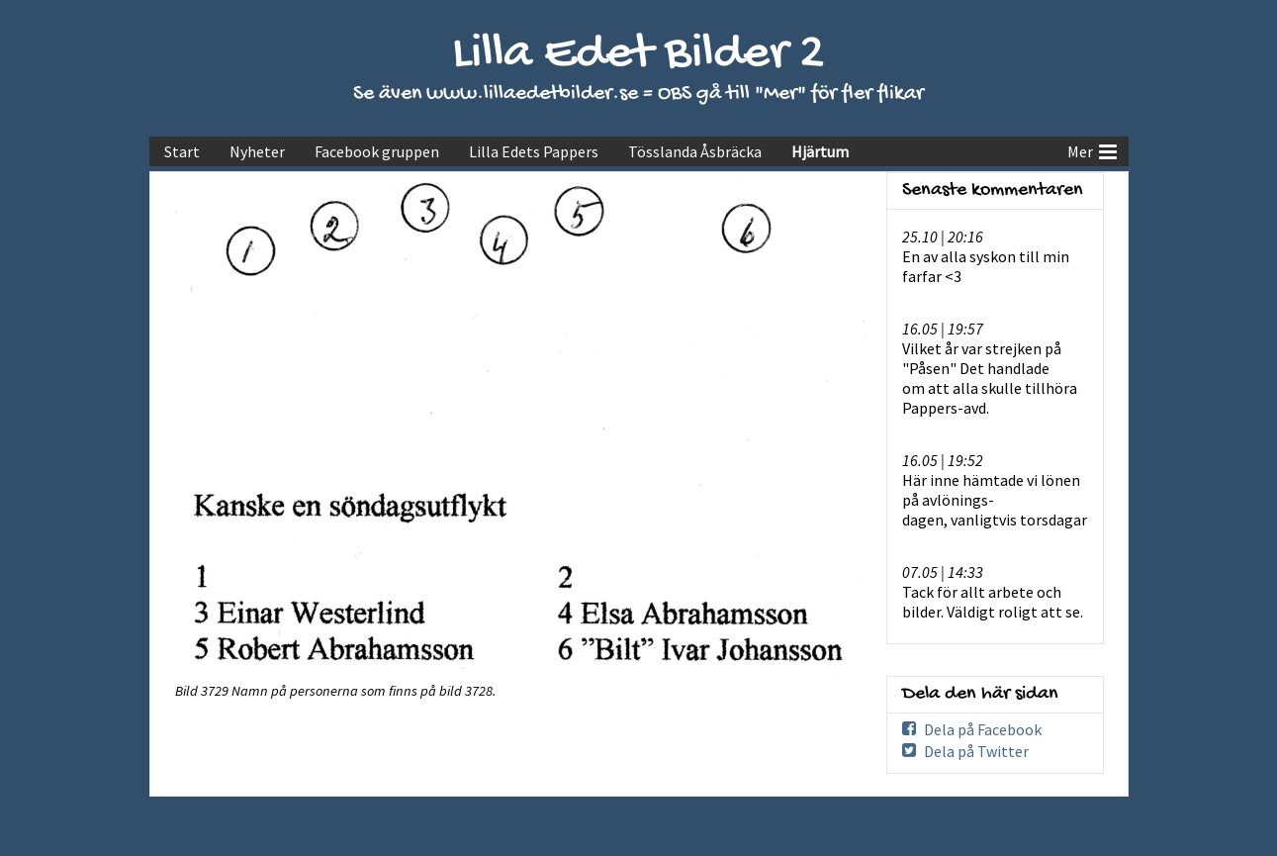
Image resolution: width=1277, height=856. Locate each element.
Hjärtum (820, 151)
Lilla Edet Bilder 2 (638, 55)
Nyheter (257, 151)
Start (182, 151)
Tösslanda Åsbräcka (695, 151)
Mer (1092, 149)
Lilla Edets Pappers (533, 151)
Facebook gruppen (377, 151)
